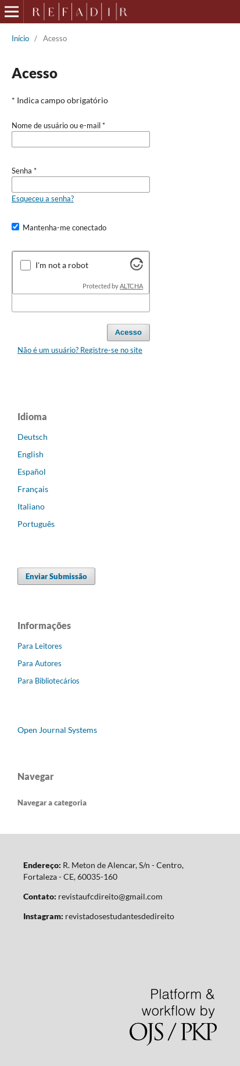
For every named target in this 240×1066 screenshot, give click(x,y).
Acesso (128, 332)
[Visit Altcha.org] (136, 267)
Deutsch (32, 437)
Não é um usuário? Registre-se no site (79, 350)
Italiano (31, 506)
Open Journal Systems (57, 730)
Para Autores (39, 663)
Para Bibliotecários (48, 680)
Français (32, 489)
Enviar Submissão (56, 576)
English (30, 454)
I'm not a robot (61, 265)
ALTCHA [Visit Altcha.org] (131, 286)
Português (36, 524)
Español (31, 471)
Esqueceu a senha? (43, 198)
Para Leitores (39, 646)
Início (20, 38)
